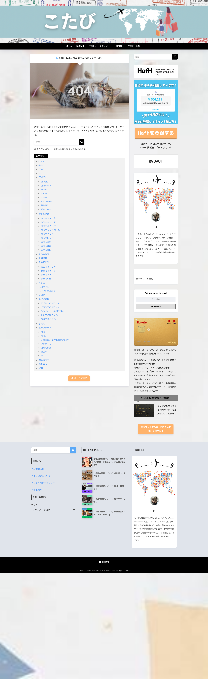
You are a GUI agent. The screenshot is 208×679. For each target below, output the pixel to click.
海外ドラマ (44, 360)
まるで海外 (44, 262)
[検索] (81, 142)
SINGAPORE (46, 201)
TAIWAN (45, 205)
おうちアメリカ (48, 218)
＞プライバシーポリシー (43, 482)
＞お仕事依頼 (37, 468)
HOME (104, 562)
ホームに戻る (79, 378)
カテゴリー (36, 505)
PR (40, 173)
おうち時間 (44, 254)
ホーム (69, 46)
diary (41, 165)
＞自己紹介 (36, 489)
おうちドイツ (47, 234)
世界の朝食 (44, 298)
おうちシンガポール (50, 230)
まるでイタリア (48, 266)
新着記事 (80, 46)
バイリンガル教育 (47, 290)
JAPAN (44, 193)
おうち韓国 (46, 249)
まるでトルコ (47, 274)
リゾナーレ (46, 343)
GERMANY (46, 185)
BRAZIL (44, 181)
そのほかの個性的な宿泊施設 (54, 339)
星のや (44, 351)
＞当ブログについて (40, 475)
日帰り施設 (46, 347)
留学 (41, 368)
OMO (43, 336)
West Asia (46, 209)
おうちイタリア (48, 222)
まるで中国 (46, 278)
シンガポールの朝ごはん (52, 311)
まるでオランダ (48, 270)
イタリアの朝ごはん (50, 307)
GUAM (44, 189)
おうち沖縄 (46, 245)
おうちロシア (47, 237)
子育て (42, 323)
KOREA (44, 197)
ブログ (42, 294)
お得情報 (43, 258)
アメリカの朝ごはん (50, 303)
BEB (43, 332)
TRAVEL (92, 46)
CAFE (41, 161)
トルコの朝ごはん (49, 315)
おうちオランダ (48, 226)
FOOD (41, 169)
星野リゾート (106, 46)
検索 (73, 450)
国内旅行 (120, 46)
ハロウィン (44, 286)
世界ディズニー (135, 46)
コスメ (42, 283)
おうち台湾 (46, 241)
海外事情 (43, 364)
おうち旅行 (44, 213)
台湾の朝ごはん (48, 319)
